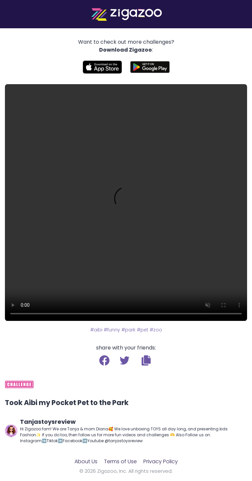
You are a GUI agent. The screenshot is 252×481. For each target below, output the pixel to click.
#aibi (96, 329)
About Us (85, 461)
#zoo (156, 329)
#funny (112, 329)
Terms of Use (120, 461)
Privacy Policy (160, 461)
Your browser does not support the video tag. (126, 202)
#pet (142, 329)
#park (128, 329)
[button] (146, 360)
